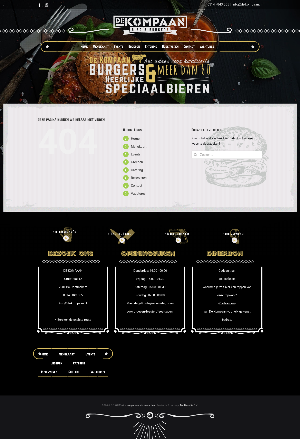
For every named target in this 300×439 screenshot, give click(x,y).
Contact (136, 186)
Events (136, 154)
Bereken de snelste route (74, 320)
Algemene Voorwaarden (141, 405)
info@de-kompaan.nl (247, 4)
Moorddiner (178, 234)
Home (135, 139)
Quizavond (234, 234)
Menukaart (138, 147)
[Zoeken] (196, 155)
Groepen (137, 162)
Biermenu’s (66, 231)
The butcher (122, 234)
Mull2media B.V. (189, 405)
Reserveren (139, 178)
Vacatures (138, 193)
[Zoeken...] (227, 155)
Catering (137, 170)
